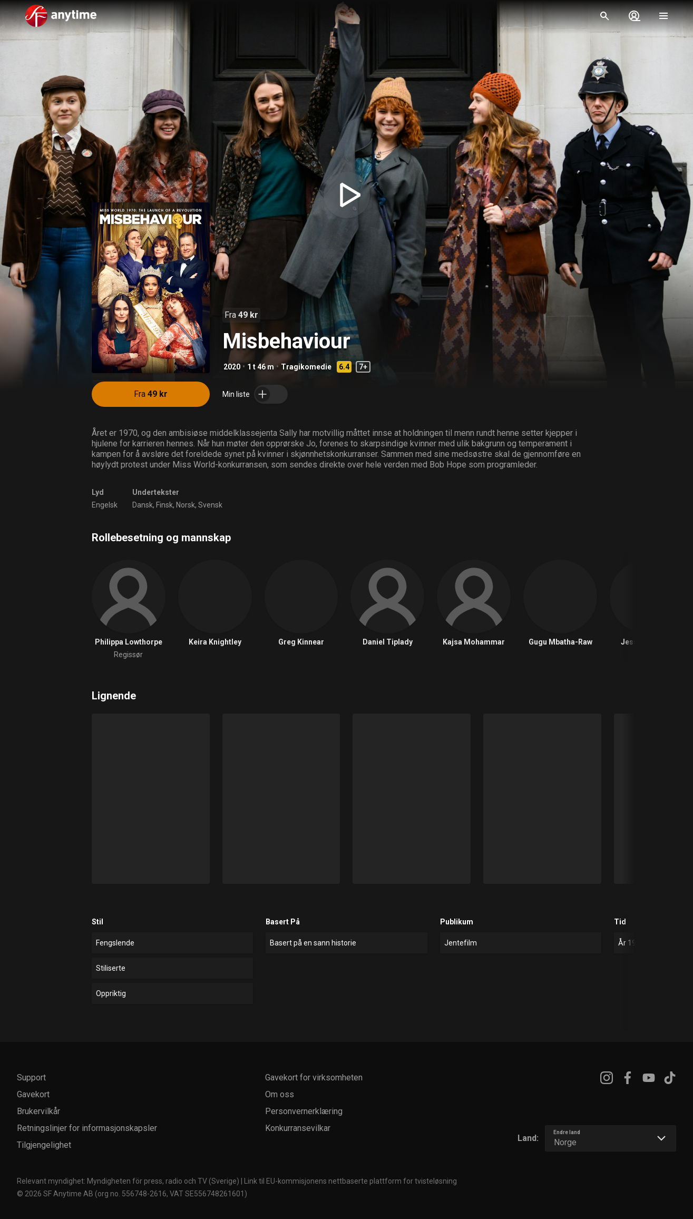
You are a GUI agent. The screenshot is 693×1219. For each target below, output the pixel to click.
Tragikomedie (306, 367)
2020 (231, 367)
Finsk (164, 505)
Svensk (210, 505)
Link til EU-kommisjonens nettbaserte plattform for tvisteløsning (350, 1181)
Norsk (185, 505)
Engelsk (105, 505)
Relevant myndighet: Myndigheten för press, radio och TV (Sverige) (128, 1181)
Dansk (142, 505)
